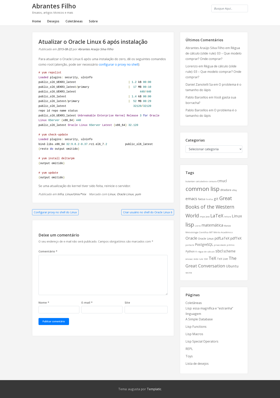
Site (127, 302)
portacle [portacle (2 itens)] (190, 245)
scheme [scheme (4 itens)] (229, 251)
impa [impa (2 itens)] (202, 216)
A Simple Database (199, 319)
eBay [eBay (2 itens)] (234, 190)
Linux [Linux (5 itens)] (237, 216)
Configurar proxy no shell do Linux (55, 212)
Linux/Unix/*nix (75, 194)
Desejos (53, 21)
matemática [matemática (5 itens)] (212, 225)
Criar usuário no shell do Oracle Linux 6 (147, 212)
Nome (43, 302)
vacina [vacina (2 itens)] (189, 272)
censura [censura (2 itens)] (212, 181)
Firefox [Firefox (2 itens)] (209, 199)
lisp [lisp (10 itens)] (190, 224)
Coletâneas (74, 21)
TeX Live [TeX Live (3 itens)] (222, 259)
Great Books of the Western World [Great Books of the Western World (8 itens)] (210, 207)
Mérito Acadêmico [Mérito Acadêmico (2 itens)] (223, 232)
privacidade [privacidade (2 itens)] (220, 245)
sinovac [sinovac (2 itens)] (189, 259)
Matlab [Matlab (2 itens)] (227, 225)
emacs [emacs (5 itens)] (191, 198)
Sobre (93, 21)
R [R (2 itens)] (196, 251)
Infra (60, 194)
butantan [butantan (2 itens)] (190, 181)
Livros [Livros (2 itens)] (198, 225)
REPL (189, 349)
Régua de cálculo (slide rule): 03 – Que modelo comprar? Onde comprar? (214, 53)
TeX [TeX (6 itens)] (212, 258)
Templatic (154, 389)
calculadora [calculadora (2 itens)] (202, 181)
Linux (111, 194)
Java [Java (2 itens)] (208, 216)
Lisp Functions (196, 326)
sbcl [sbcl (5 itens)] (219, 251)
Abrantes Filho (54, 6)
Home (36, 21)
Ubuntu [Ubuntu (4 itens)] (232, 266)
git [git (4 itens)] (216, 198)
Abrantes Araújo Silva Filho (95, 49)
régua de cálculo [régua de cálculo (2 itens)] (206, 251)
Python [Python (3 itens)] (190, 251)
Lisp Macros (194, 334)
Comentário (47, 251)
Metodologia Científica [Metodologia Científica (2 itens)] (197, 232)
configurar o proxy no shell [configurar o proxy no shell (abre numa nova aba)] (118, 64)
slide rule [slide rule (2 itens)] (198, 259)
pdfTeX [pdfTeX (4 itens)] (236, 238)
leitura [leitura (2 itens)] (227, 216)
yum (138, 194)
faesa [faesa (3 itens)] (201, 199)
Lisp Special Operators (202, 341)
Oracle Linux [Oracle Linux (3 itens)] (206, 238)
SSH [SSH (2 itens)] (206, 259)
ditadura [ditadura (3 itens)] (225, 190)
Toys (189, 356)
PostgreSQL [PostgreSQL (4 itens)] (204, 244)
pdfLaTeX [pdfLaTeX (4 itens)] (221, 238)
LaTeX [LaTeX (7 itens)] (216, 216)
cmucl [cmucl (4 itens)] (222, 180)
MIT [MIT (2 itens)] (211, 232)
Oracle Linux (125, 194)
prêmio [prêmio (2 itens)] (230, 245)
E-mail (87, 302)
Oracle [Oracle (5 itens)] (191, 238)
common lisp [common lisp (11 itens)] (203, 189)
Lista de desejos (197, 363)
